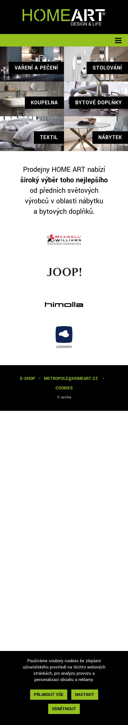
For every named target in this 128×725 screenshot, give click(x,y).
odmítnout (64, 709)
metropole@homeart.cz (71, 378)
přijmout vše (48, 694)
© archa (64, 397)
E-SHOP (27, 378)
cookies (64, 388)
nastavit (84, 694)
